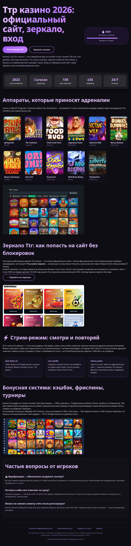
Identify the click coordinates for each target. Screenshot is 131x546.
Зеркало (99, 528)
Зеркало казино (41, 49)
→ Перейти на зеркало (19, 277)
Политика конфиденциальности (40, 528)
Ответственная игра (64, 528)
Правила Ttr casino (84, 528)
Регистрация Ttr (15, 49)
